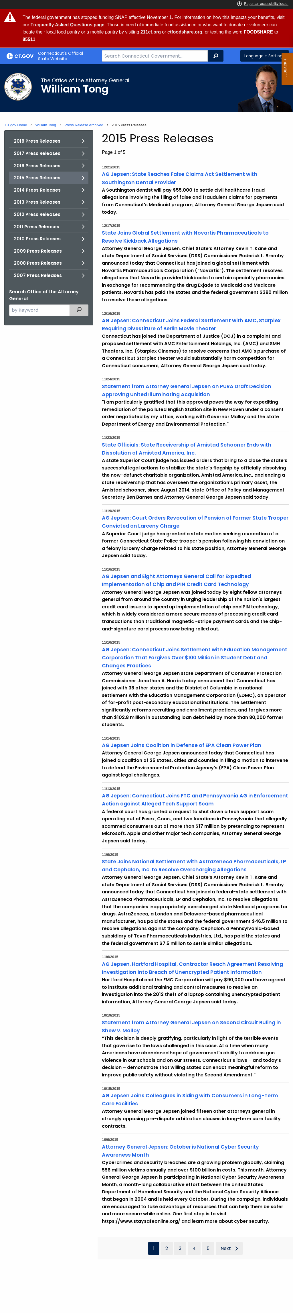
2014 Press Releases (37, 190)
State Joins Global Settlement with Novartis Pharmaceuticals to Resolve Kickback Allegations (185, 236)
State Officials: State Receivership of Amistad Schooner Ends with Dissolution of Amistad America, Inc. (186, 448)
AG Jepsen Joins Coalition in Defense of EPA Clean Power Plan (181, 745)
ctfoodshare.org (184, 32)
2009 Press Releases (38, 251)
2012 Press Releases (37, 214)
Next (226, 1248)
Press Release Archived (83, 125)
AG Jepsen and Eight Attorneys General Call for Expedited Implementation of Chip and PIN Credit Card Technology (176, 580)
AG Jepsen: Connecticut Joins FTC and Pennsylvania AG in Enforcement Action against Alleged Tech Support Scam (195, 799)
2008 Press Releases (38, 263)
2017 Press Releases (37, 153)
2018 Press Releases (37, 141)
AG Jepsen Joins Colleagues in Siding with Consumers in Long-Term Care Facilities (190, 1099)
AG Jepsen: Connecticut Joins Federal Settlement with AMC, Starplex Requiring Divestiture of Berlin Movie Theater (191, 324)
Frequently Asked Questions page (67, 24)
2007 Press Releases (38, 275)
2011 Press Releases (36, 226)
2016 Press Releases (37, 165)
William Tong (45, 125)
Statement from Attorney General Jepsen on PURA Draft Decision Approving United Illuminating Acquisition (186, 390)
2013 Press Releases (37, 202)
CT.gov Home (16, 125)
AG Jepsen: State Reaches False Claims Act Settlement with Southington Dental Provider (179, 178)
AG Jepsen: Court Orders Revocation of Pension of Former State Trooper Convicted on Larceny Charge (195, 521)
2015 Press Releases (37, 177)
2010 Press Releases (37, 238)
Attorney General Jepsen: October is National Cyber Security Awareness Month (180, 1150)
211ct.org (150, 32)
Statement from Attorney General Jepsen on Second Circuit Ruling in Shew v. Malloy (191, 1026)
